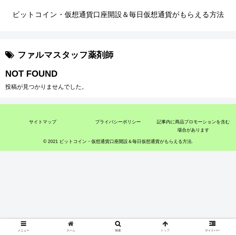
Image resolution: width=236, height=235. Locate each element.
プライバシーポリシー (118, 121)
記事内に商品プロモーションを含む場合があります (193, 126)
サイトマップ (42, 121)
